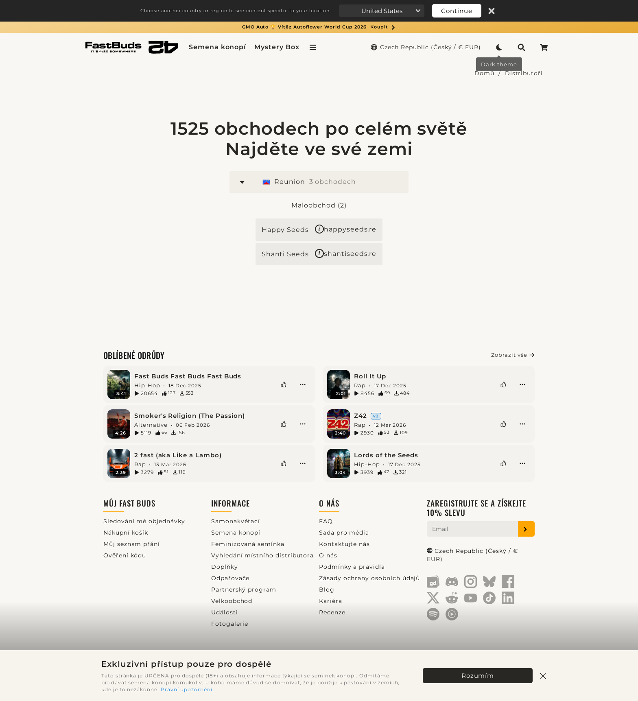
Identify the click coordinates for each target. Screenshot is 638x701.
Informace (230, 503)
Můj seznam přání (131, 544)
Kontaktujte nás (344, 544)
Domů (484, 73)
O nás (329, 503)
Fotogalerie (229, 623)
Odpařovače (230, 578)
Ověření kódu (124, 555)
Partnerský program (243, 589)
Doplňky (224, 566)
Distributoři (524, 73)
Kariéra (330, 601)
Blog (326, 589)
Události (224, 612)
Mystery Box (276, 47)
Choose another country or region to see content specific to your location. (235, 10)
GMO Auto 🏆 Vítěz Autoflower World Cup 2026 (319, 27)
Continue (456, 11)
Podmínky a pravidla (352, 566)
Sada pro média (344, 532)
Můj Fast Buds (129, 503)
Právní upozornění (186, 689)
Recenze (332, 612)
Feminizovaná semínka (247, 544)
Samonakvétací (235, 521)
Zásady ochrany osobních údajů (369, 578)
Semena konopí (217, 47)
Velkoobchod (231, 601)
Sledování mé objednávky (144, 521)
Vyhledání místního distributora (262, 555)
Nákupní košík (125, 532)
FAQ (326, 521)
